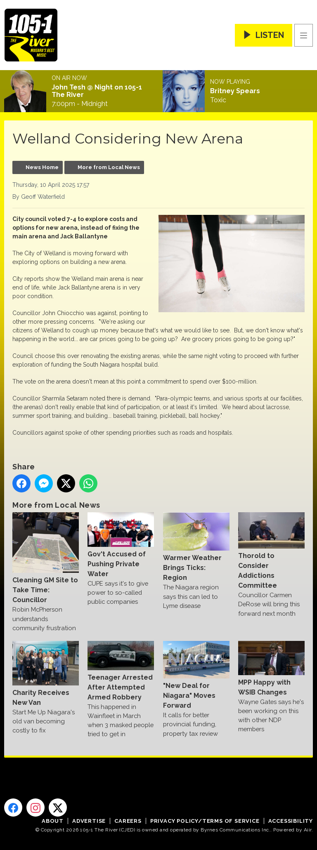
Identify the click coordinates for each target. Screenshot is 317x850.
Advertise (89, 821)
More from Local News (109, 167)
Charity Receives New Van (45, 673)
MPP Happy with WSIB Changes (271, 668)
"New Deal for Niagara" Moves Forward (196, 675)
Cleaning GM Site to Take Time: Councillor (45, 558)
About (53, 821)
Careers (128, 821)
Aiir (308, 830)
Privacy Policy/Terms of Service (205, 821)
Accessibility (290, 821)
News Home (42, 167)
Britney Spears (235, 91)
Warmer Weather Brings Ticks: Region (196, 547)
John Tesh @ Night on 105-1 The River (97, 91)
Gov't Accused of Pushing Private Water (121, 545)
